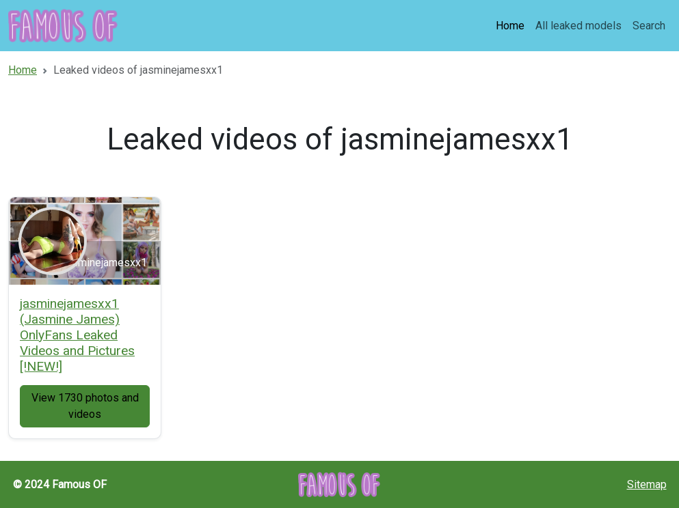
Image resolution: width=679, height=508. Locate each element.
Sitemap (647, 484)
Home (510, 25)
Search (649, 25)
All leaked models (578, 25)
